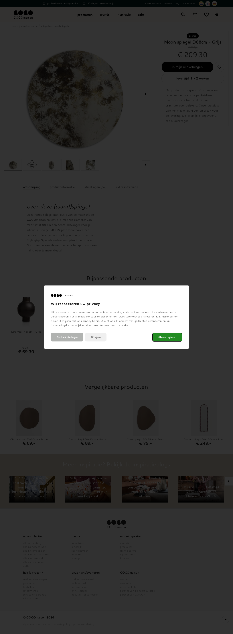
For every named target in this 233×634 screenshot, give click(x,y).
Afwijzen (96, 337)
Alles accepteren (167, 337)
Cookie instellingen (67, 337)
